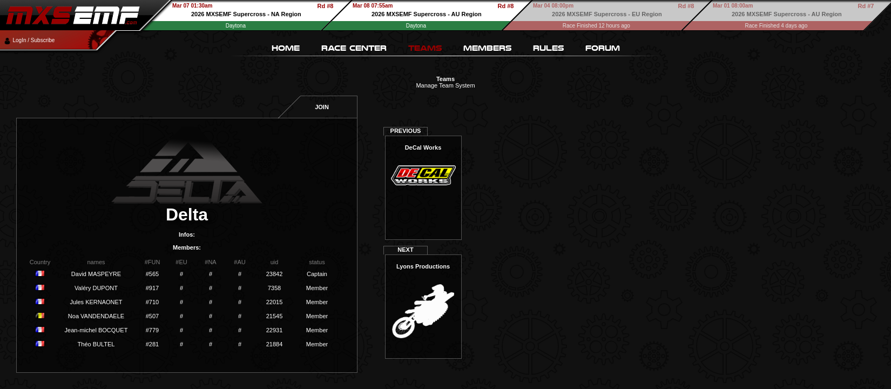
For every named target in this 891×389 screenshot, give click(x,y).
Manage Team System (445, 85)
